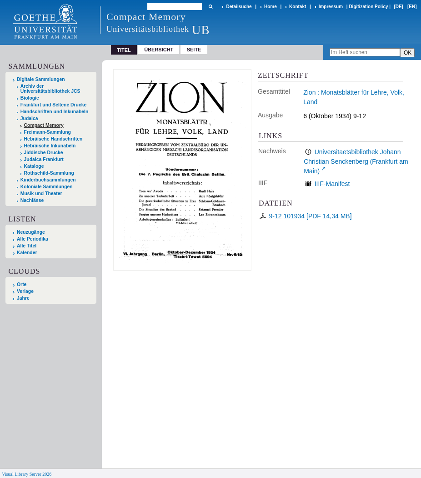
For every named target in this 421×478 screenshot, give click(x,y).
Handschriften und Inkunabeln (54, 111)
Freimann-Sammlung (47, 132)
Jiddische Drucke (43, 152)
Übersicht (158, 49)
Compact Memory (44, 125)
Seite (194, 49)
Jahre (23, 298)
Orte (21, 284)
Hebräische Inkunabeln (50, 145)
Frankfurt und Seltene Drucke (53, 104)
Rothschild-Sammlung (49, 173)
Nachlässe (32, 200)
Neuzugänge (31, 232)
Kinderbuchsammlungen (48, 179)
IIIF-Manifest (332, 183)
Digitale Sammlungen (41, 79)
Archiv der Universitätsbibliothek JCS (50, 89)
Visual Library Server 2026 (26, 474)
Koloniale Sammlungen (46, 186)
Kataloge (34, 166)
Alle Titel (26, 245)
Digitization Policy (368, 6)
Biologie (29, 98)
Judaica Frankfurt (44, 159)
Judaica (29, 118)
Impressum (331, 6)
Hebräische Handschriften (53, 138)
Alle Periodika (32, 239)
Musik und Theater (41, 193)
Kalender (27, 252)
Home (270, 6)
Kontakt (297, 6)
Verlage (25, 291)
